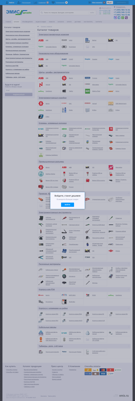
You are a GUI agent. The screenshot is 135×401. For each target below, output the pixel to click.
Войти (67, 205)
